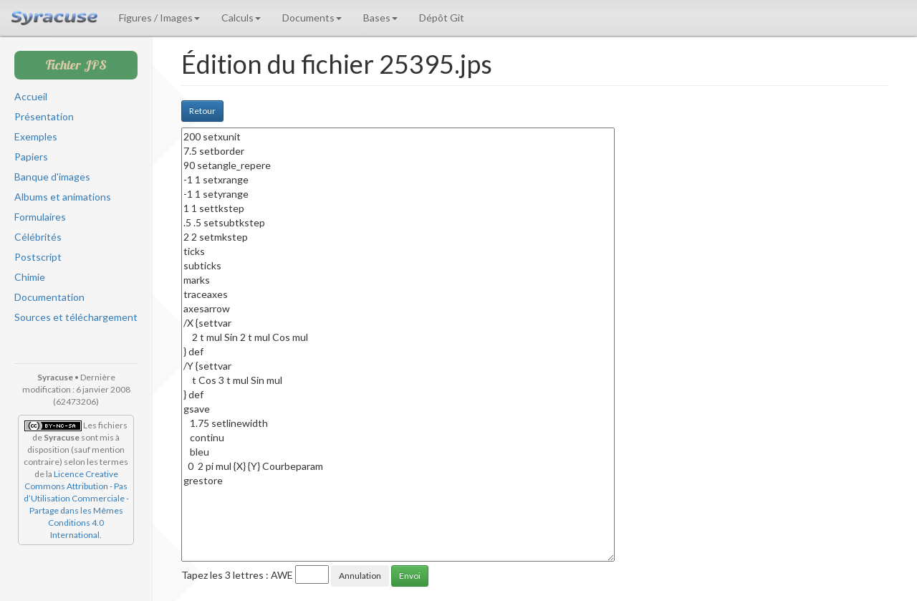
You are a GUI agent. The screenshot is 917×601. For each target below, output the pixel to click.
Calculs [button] (241, 17)
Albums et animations (62, 197)
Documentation (49, 297)
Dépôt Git (441, 17)
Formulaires (40, 217)
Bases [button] (380, 17)
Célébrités (38, 237)
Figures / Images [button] (159, 17)
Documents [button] (312, 17)
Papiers (31, 156)
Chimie (29, 277)
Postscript (38, 257)
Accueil (30, 96)
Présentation (44, 116)
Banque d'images (52, 176)
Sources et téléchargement (76, 317)
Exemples (35, 136)
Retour (202, 110)
